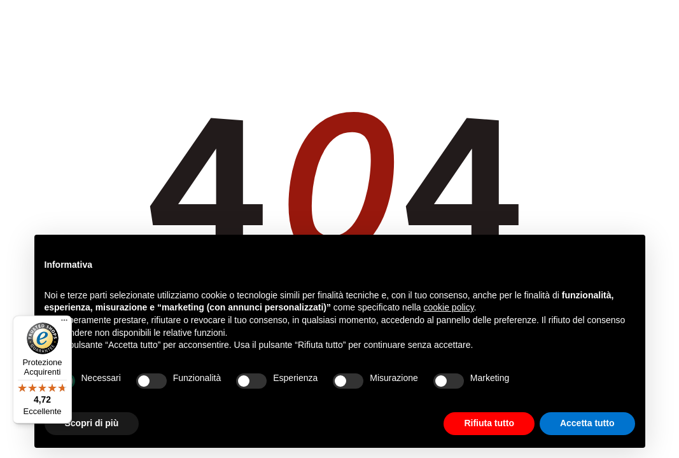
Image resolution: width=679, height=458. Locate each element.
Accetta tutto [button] (587, 423)
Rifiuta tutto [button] (489, 423)
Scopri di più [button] (92, 423)
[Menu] (64, 323)
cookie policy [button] (448, 307)
